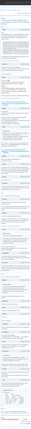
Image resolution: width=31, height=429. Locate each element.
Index (2, 10)
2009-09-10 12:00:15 (26, 301)
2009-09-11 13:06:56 (26, 332)
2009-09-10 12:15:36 (26, 307)
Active (21, 13)
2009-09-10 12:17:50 (26, 313)
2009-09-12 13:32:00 (26, 341)
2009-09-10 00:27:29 (26, 262)
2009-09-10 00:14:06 (26, 253)
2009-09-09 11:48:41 (26, 156)
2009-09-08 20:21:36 (26, 64)
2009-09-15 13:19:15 (26, 369)
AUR (26, 2)
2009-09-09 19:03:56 (26, 199)
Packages (8, 2)
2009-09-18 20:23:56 (26, 380)
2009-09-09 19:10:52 (26, 213)
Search (9, 10)
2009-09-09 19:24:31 (26, 229)
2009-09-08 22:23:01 (26, 77)
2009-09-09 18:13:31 (26, 176)
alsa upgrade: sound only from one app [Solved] (15, 413)
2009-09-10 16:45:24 (26, 324)
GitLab (17, 2)
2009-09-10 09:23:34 (26, 280)
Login (18, 10)
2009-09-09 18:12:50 (26, 164)
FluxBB (28, 423)
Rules (5, 10)
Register (14, 10)
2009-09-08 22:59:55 (26, 108)
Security (22, 2)
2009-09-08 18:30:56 (26, 29)
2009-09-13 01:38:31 (26, 351)
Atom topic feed (26, 421)
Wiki (13, 2)
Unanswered (27, 13)
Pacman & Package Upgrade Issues (14, 20)
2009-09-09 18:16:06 (26, 183)
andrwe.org (8, 74)
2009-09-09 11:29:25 (26, 126)
